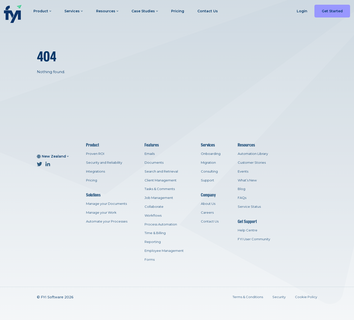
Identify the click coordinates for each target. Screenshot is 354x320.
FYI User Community (254, 239)
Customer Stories (252, 162)
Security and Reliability (104, 162)
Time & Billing (155, 233)
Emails (150, 154)
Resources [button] (107, 11)
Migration (208, 162)
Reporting (153, 242)
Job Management (159, 198)
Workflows (153, 215)
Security (279, 297)
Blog (241, 189)
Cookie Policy (306, 297)
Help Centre (247, 230)
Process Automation (161, 224)
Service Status (249, 206)
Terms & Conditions (248, 297)
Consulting (209, 171)
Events (243, 171)
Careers (207, 212)
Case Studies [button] (145, 11)
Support (207, 180)
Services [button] (73, 11)
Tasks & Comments (160, 189)
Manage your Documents (106, 204)
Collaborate (154, 206)
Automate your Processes (106, 221)
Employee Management (164, 251)
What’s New (247, 180)
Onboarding (211, 154)
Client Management (161, 180)
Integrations (95, 171)
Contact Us (207, 11)
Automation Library (253, 154)
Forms (150, 259)
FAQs (242, 198)
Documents (154, 162)
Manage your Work (101, 212)
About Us (208, 204)
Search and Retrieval (161, 171)
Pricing (177, 11)
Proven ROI (95, 154)
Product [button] (42, 11)
